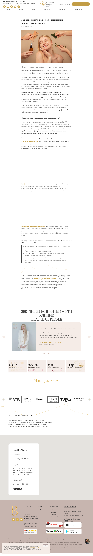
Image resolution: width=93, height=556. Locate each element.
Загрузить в (72, 533)
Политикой (6, 551)
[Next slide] (89, 340)
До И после (53, 513)
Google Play (73, 535)
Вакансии (27, 523)
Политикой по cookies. (35, 547)
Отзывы (42, 515)
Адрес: (15, 468)
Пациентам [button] (78, 9)
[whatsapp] (15, 7)
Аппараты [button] (62, 9)
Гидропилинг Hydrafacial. (29, 143)
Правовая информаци (30, 519)
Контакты (48, 11)
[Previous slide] (3, 340)
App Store (73, 529)
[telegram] (11, 7)
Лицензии (27, 517)
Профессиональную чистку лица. (32, 185)
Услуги (8, 9)
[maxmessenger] (18, 7)
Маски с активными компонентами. (33, 228)
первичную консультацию (45, 280)
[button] (80, 4)
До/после (47, 9)
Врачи (26, 513)
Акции (33, 9)
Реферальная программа (31, 521)
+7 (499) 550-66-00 (21, 462)
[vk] (4, 7)
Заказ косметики (55, 522)
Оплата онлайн (54, 520)
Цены (21, 9)
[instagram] (8, 7)
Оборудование (29, 515)
